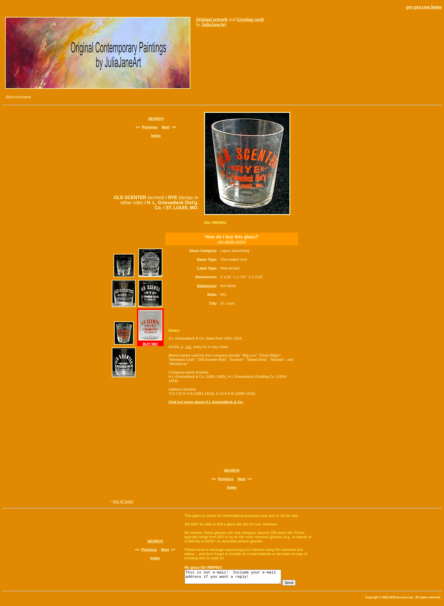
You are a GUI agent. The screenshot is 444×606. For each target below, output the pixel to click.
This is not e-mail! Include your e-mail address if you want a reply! (239, 578)
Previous (150, 127)
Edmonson (206, 286)
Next (166, 127)
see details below (231, 242)
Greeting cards (250, 19)
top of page (123, 501)
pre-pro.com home (424, 7)
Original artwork (212, 19)
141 (188, 347)
